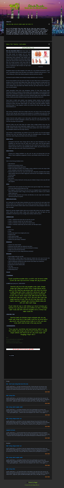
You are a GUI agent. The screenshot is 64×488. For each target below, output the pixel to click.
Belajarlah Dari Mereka (10, 430)
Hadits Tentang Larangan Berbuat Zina (13, 418)
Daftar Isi (15, 14)
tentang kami (43, 14)
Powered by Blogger (32, 482)
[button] (49, 24)
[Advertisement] (56, 35)
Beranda (9, 14)
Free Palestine (35, 14)
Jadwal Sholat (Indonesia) (25, 14)
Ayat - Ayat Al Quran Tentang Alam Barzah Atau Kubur (17, 384)
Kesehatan (11, 355)
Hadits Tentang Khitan (10, 395)
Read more (47, 392)
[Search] (59, 3)
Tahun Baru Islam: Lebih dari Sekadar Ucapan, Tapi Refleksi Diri (19, 24)
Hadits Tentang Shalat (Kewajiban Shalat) (14, 407)
